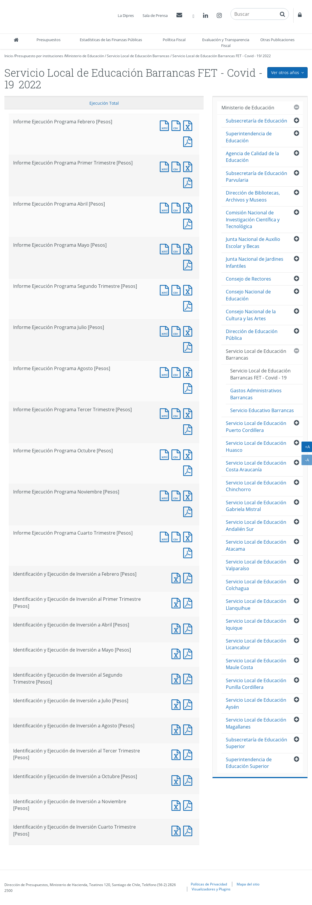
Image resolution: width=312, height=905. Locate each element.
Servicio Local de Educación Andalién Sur (256, 525)
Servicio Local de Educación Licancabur (256, 644)
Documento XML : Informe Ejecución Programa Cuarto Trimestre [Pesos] (165, 536)
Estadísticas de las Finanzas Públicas (111, 39)
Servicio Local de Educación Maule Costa (256, 664)
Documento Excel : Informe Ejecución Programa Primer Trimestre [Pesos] (189, 166)
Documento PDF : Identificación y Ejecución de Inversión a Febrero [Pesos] (189, 577)
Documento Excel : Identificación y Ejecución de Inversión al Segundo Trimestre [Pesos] (177, 678)
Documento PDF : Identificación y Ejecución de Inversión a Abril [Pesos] (189, 628)
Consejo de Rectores (248, 279)
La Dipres (126, 15)
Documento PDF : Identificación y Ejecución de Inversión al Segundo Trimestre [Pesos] (189, 678)
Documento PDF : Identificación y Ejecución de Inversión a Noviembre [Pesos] (189, 804)
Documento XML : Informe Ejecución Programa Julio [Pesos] (165, 330)
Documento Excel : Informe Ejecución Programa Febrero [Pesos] (189, 125)
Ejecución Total (104, 103)
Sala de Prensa (155, 15)
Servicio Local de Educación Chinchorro (256, 486)
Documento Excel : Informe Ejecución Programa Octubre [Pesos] (189, 454)
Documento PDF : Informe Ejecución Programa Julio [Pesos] (189, 346)
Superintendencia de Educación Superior (249, 762)
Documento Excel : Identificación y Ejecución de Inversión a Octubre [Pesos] (177, 779)
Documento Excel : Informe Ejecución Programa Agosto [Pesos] (189, 371)
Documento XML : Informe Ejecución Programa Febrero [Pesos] (165, 125)
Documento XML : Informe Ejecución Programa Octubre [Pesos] (165, 454)
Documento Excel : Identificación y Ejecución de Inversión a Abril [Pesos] (177, 628)
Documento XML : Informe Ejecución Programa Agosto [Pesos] (165, 371)
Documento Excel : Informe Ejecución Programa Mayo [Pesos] (189, 248)
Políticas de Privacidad (209, 884)
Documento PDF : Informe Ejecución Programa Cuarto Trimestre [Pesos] (189, 552)
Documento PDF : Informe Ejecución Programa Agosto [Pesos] (189, 387)
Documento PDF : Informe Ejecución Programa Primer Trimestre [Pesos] (189, 182)
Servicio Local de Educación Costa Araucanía (256, 466)
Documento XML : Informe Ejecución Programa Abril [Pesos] (165, 207)
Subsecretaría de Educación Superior (256, 743)
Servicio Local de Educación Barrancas (138, 55)
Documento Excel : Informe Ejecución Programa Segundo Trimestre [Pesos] (189, 289)
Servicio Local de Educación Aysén (256, 703)
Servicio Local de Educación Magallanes (256, 723)
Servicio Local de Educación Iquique (256, 624)
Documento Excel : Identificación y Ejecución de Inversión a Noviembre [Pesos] (177, 804)
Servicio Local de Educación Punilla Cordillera (256, 683)
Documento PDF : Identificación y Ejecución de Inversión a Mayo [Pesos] (189, 653)
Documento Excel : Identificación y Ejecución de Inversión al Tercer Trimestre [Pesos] (177, 754)
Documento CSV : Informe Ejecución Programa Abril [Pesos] (177, 207)
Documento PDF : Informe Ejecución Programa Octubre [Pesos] (189, 470)
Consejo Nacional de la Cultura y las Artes (251, 314)
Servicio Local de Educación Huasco (256, 446)
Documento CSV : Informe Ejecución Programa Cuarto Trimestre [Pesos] (177, 536)
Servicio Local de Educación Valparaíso (256, 565)
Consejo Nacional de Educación (248, 295)
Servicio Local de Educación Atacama (256, 545)
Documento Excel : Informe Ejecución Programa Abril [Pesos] (189, 207)
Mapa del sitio (248, 884)
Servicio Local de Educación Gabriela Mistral (256, 505)
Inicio (8, 55)
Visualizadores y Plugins (211, 889)
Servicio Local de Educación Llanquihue (256, 604)
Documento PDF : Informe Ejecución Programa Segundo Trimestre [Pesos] (189, 305)
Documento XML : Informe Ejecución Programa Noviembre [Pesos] (165, 495)
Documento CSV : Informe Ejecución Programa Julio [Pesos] (177, 330)
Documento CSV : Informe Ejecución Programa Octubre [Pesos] (177, 454)
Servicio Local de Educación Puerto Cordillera (256, 426)
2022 (267, 55)
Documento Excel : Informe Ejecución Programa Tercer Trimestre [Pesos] (189, 412)
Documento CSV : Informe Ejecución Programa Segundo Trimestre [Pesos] (177, 289)
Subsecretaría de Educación (256, 121)
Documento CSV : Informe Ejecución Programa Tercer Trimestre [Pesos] (177, 412)
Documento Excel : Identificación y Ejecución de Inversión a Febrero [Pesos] (177, 577)
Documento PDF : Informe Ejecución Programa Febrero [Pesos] (189, 141)
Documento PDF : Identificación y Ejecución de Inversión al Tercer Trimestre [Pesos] (189, 754)
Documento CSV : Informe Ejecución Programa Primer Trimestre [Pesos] (177, 166)
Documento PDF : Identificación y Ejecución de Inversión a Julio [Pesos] (189, 703)
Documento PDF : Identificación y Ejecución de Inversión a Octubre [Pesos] (189, 779)
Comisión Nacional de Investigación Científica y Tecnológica (253, 219)
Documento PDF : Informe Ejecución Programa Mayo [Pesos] (189, 264)
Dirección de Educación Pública (252, 334)
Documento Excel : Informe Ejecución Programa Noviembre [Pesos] (189, 495)
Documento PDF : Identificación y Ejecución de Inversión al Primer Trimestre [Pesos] (189, 602)
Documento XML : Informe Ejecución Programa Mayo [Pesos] (165, 248)
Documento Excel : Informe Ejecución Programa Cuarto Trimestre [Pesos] (189, 536)
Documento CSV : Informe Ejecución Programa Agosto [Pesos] (177, 371)
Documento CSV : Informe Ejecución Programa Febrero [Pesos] (177, 125)
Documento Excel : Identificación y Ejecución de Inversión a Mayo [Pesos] (177, 653)
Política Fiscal (174, 39)
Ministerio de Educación (84, 55)
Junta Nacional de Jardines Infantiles (254, 262)
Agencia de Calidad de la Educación (252, 156)
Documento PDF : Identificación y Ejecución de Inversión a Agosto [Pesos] (189, 729)
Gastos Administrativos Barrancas (256, 393)
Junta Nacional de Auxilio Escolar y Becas (253, 242)
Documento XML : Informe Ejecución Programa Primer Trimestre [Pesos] (165, 166)
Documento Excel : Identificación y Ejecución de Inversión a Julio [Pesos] (177, 703)
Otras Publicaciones (277, 39)
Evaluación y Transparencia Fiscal (225, 42)
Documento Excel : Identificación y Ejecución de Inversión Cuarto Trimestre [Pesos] (177, 830)
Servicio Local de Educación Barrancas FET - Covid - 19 (216, 55)
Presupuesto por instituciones (39, 55)
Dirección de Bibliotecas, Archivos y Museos (253, 196)
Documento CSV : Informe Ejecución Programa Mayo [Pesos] (177, 248)
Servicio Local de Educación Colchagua (256, 584)
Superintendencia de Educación (249, 136)
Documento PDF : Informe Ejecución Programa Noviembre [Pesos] (189, 511)
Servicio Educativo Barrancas (262, 410)
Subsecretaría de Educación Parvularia (256, 176)
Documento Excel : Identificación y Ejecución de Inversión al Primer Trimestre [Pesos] (177, 602)
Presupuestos (48, 39)
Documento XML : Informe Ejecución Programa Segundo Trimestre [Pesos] (165, 289)
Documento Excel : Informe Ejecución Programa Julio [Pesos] (189, 330)
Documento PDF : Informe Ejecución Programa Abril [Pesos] (189, 223)
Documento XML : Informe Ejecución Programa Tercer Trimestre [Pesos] (165, 412)
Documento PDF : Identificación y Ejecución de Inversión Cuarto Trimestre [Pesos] (189, 830)
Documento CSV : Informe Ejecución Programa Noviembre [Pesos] (177, 495)
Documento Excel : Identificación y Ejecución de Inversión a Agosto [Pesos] (177, 729)
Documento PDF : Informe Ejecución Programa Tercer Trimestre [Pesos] (189, 428)
